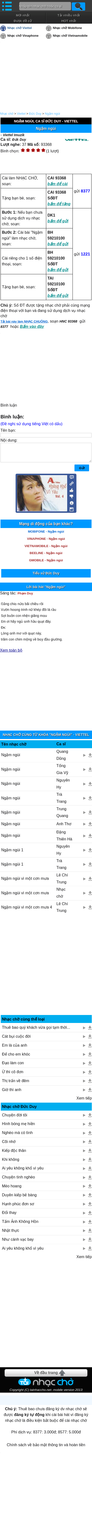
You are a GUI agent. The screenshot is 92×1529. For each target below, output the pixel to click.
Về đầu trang (46, 1376)
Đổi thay (9, 1216)
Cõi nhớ (9, 1145)
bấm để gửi (57, 221)
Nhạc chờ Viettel (19, 28)
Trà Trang (61, 801)
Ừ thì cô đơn (12, 1075)
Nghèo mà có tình (17, 1136)
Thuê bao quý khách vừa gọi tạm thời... (36, 1031)
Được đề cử (23, 21)
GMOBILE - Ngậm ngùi (46, 564)
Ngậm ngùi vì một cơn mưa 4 (26, 911)
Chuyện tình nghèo (18, 1181)
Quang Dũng (62, 758)
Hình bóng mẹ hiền (18, 1127)
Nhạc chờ (6, 113)
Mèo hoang (11, 1190)
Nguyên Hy (63, 787)
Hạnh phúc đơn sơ (18, 1207)
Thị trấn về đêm (15, 1084)
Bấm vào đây (32, 326)
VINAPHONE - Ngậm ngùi (46, 542)
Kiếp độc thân (14, 1154)
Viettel (21, 113)
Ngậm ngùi (52, 113)
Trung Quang (62, 816)
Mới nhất (23, 15)
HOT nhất (68, 21)
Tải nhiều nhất (68, 15)
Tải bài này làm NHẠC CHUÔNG (24, 321)
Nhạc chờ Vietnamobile (70, 35)
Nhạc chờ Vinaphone (22, 35)
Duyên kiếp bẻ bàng (19, 1199)
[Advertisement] (46, 970)
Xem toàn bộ (11, 654)
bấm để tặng (59, 204)
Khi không (10, 1163)
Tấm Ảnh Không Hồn (20, 1225)
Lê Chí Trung (62, 882)
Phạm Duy (25, 597)
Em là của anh (14, 1049)
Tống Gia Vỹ (62, 772)
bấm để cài (57, 184)
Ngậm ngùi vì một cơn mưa (25, 882)
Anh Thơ (63, 827)
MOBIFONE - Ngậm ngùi (46, 535)
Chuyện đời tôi (14, 1119)
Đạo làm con (13, 1066)
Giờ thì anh (11, 1093)
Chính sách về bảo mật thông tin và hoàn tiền (46, 1448)
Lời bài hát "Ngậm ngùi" (46, 590)
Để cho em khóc (16, 1058)
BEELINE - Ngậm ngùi (46, 556)
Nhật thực (10, 1234)
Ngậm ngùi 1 (12, 854)
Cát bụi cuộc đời (16, 1040)
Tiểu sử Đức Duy (46, 577)
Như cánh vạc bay (18, 1243)
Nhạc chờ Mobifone (67, 28)
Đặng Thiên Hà (64, 839)
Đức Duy (35, 113)
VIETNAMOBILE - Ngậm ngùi (46, 549)
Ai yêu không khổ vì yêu (23, 1172)
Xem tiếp (84, 1102)
